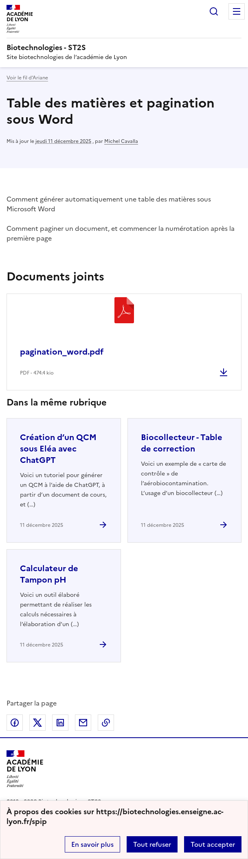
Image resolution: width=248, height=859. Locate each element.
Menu (236, 11)
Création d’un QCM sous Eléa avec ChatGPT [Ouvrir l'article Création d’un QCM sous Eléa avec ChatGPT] (58, 448)
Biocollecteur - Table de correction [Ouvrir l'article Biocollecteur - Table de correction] (181, 443)
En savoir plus (92, 844)
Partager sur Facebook (15, 722)
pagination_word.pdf (61, 352)
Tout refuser (152, 844)
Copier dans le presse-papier (106, 722)
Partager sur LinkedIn (60, 722)
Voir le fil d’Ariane (27, 77)
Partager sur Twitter (37, 722)
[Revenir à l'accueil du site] (25, 768)
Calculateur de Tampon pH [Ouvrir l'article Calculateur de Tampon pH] (49, 574)
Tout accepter (213, 844)
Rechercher (214, 11)
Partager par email (83, 722)
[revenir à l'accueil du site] (124, 48)
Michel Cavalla (121, 141)
